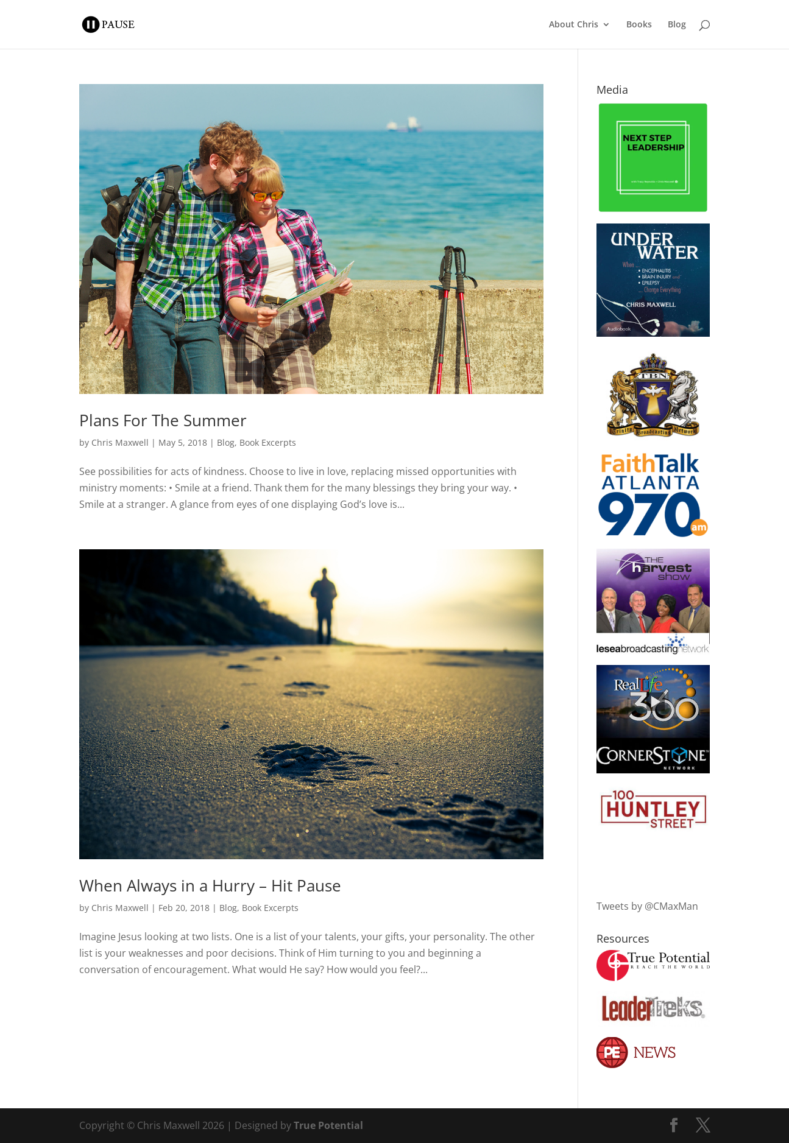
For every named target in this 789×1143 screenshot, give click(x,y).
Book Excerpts (267, 442)
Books (639, 25)
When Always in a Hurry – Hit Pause (210, 885)
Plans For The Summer (163, 420)
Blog (677, 25)
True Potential (328, 1125)
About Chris (573, 25)
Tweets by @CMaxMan (647, 906)
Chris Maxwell (120, 442)
